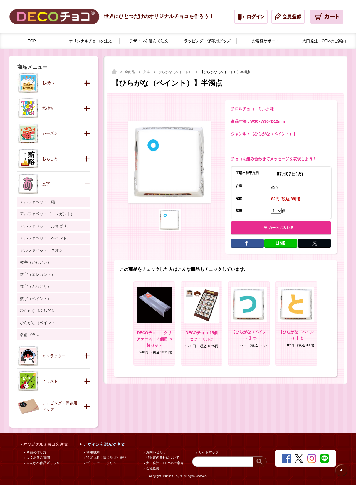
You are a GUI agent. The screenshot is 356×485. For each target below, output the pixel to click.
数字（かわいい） (35, 262)
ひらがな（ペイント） (176, 72)
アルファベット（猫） (39, 202)
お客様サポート (265, 41)
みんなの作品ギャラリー (44, 463)
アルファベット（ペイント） (45, 238)
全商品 (130, 72)
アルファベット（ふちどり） (45, 226)
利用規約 (92, 452)
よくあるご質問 (38, 457)
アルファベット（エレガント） (47, 214)
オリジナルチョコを (90, 41)
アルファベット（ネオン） (43, 250)
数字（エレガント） (37, 274)
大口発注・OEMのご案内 (164, 463)
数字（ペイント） (35, 298)
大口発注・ (324, 41)
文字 (147, 72)
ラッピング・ (207, 41)
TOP (32, 41)
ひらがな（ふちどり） (39, 310)
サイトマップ (208, 452)
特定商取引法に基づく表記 (105, 457)
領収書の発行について (162, 457)
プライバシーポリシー (102, 463)
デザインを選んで (148, 41)
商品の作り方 (36, 452)
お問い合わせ (155, 452)
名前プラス (29, 334)
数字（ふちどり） (35, 286)
